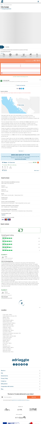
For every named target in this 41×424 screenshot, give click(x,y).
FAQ (2, 373)
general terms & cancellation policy (18, 400)
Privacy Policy (4, 378)
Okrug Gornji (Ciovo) (7, 8)
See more (2, 53)
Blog (2, 389)
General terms (4, 376)
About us (3, 370)
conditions (27, 400)
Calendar (4, 170)
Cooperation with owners (7, 386)
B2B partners (4, 383)
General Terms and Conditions (20, 159)
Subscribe (34, 397)
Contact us (3, 381)
